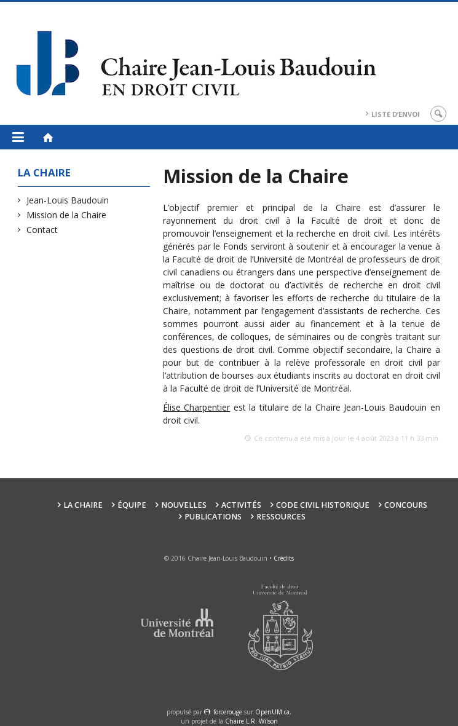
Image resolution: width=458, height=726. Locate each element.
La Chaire (83, 505)
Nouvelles (184, 505)
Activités (241, 505)
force (227, 712)
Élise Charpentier (196, 407)
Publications (213, 516)
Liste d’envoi (395, 114)
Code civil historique (322, 505)
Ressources (281, 516)
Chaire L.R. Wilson (251, 721)
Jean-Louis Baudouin (68, 200)
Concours (405, 505)
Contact (42, 229)
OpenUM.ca (272, 712)
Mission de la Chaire (66, 215)
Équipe (131, 505)
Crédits (284, 558)
